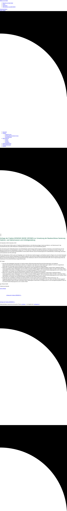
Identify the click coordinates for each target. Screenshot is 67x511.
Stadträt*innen (8, 134)
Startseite (5, 132)
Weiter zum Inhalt (4, 0)
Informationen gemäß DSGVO (9, 6)
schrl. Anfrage (3, 288)
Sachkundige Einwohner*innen (11, 135)
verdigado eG (36, 304)
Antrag (6, 139)
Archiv (4, 4)
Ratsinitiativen (6, 138)
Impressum (5, 5)
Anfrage (7, 141)
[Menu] (0, 235)
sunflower (23, 304)
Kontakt (4, 146)
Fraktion (4, 133)
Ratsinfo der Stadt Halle (8, 3)
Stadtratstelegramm (7, 143)
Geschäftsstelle (8, 137)
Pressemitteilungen (7, 144)
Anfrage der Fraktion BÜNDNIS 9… (10, 295)
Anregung (7, 142)
